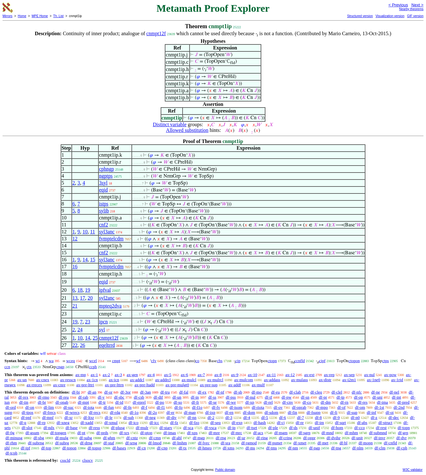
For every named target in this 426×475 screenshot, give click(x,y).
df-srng (131, 442)
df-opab (62, 402)
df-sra (225, 442)
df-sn (305, 397)
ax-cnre (59, 384)
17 (82, 298)
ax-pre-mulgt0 (177, 384)
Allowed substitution (187, 130)
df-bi (76, 392)
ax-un (22, 379)
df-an (92, 392)
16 (74, 266)
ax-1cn (92, 379)
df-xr (68, 417)
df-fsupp (314, 412)
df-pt (81, 432)
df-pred (403, 402)
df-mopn (365, 442)
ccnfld (300, 360)
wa (51, 360)
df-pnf (26, 417)
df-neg (150, 417)
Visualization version (390, 16)
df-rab (83, 397)
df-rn (344, 402)
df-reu (64, 397)
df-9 (336, 417)
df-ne (375, 392)
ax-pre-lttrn (114, 384)
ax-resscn (68, 379)
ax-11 (271, 374)
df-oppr (309, 437)
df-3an (145, 392)
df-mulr (142, 427)
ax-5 (167, 374)
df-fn (127, 407)
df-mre (214, 432)
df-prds (103, 432)
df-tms (271, 448)
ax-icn (114, 379)
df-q (22, 422)
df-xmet (299, 442)
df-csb (139, 397)
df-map (190, 412)
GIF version (415, 16)
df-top (46, 448)
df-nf (220, 392)
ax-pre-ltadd (145, 384)
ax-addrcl (163, 379)
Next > (417, 5)
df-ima (382, 402)
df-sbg (38, 437)
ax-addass (272, 379)
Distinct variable (169, 124)
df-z (374, 417)
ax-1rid (397, 379)
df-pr (323, 397)
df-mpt (83, 402)
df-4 (246, 417)
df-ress (94, 427)
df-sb (238, 392)
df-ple (273, 427)
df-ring (262, 437)
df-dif (158, 397)
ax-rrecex (34, 384)
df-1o (134, 412)
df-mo (256, 392)
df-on (29, 407)
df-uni (377, 397)
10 (85, 231)
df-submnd (378, 432)
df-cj (281, 422)
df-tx (183, 448)
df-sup (352, 412)
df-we (231, 402)
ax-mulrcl (215, 379)
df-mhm (351, 432)
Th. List (58, 16)
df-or (108, 392)
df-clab (295, 392)
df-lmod (155, 442)
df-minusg (13, 437)
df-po (159, 402)
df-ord (10, 407)
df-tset (252, 427)
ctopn (272, 360)
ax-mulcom (243, 379)
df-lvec (204, 442)
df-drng (86, 442)
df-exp (237, 422)
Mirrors (7, 16)
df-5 (264, 417)
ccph (93, 366)
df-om (360, 407)
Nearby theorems (411, 9)
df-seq (215, 422)
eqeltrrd (107, 345)
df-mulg (61, 437)
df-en (229, 412)
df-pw (286, 397)
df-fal (183, 392)
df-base (71, 427)
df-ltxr (88, 417)
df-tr (102, 402)
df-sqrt (340, 422)
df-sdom (271, 412)
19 (87, 290)
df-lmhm (179, 442)
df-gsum (32, 432)
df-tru (165, 392)
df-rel (268, 402)
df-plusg (118, 427)
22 (74, 345)
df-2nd (399, 407)
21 (74, 306)
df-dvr (401, 437)
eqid (103, 189)
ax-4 (151, 374)
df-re (300, 422)
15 (92, 259)
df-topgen (58, 432)
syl (102, 329)
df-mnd (328, 432)
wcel (93, 360)
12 (74, 238)
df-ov (278, 407)
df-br (42, 402)
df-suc (68, 407)
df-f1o (197, 407)
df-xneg (63, 422)
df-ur (241, 437)
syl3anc (107, 231)
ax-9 (234, 374)
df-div (172, 417)
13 (74, 298)
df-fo (178, 407)
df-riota (258, 407)
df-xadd (86, 422)
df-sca (188, 427)
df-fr (195, 402)
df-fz (174, 422)
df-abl (177, 437)
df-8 (318, 417)
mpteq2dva (110, 306)
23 (87, 321)
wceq (70, 360)
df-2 (211, 417)
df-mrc (236, 432)
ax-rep (329, 374)
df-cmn (155, 437)
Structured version (360, 16)
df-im (319, 422)
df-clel (336, 392)
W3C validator (413, 470)
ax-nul (369, 374)
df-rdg (115, 412)
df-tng (336, 448)
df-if (268, 397)
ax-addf (234, 384)
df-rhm (11, 442)
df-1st (379, 407)
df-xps (192, 432)
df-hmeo (205, 448)
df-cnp (162, 448)
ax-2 (106, 374)
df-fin (292, 412)
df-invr (379, 437)
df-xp (249, 402)
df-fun (108, 407)
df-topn (404, 427)
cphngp (106, 169)
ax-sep (349, 374)
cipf (322, 360)
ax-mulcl (189, 379)
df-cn (141, 448)
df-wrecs (72, 412)
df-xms (229, 448)
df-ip (232, 427)
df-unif (314, 427)
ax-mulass (299, 379)
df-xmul (111, 422)
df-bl (343, 442)
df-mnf (48, 417)
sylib (104, 210)
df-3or (125, 392)
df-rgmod (249, 442)
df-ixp (210, 412)
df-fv (216, 407)
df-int (396, 397)
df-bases (119, 448)
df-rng (221, 437)
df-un (176, 397)
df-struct (385, 422)
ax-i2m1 (349, 379)
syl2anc (107, 298)
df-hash (260, 422)
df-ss (212, 397)
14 (85, 259)
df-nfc (357, 392)
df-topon (69, 448)
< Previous (398, 5)
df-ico (133, 422)
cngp (60, 366)
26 (82, 345)
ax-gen (132, 374)
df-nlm (357, 448)
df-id (119, 402)
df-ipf (25, 448)
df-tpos (27, 412)
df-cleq (316, 392)
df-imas (169, 432)
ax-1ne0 (373, 379)
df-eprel (139, 402)
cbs (219, 360)
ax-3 (118, 374)
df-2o (152, 412)
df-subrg (62, 442)
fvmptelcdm (111, 238)
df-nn (192, 417)
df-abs (362, 422)
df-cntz (132, 437)
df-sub (128, 417)
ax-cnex (42, 379)
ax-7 (201, 374)
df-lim (48, 407)
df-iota (88, 407)
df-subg (85, 437)
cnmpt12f (156, 33)
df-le (109, 417)
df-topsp (94, 448)
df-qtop (146, 432)
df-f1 (161, 407)
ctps (385, 360)
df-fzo (194, 422)
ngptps (106, 176)
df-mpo (322, 407)
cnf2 (103, 224)
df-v (101, 397)
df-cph (401, 448)
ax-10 (252, 374)
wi (38, 360)
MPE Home (40, 16)
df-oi (390, 412)
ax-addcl (137, 379)
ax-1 (94, 374)
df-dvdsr (334, 437)
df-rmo (43, 397)
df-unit (357, 437)
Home (22, 16)
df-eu (275, 392)
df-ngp (314, 448)
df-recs (94, 412)
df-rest (381, 427)
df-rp (41, 422)
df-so (178, 402)
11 (92, 231)
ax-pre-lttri (85, 384)
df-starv (165, 427)
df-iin (23, 402)
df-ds (293, 427)
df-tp (340, 397)
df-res (362, 402)
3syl (103, 182)
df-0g (9, 432)
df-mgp (199, 437)
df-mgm (281, 432)
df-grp (403, 432)
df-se (213, 402)
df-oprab (299, 407)
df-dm (326, 402)
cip (238, 360)
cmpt (116, 360)
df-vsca (210, 427)
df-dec (394, 417)
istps (103, 203)
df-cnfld (390, 442)
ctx (29, 366)
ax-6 (184, 374)
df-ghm (109, 437)
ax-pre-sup (209, 384)
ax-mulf (258, 384)
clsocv (87, 460)
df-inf (371, 412)
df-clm (380, 448)
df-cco (359, 427)
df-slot (27, 427)
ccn (7, 366)
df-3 (228, 417)
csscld (65, 460)
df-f (144, 407)
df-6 (282, 417)
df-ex (202, 392)
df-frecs (49, 412)
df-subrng (36, 442)
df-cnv (287, 402)
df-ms (250, 448)
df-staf (108, 442)
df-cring (285, 437)
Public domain (225, 470)
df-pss (231, 397)
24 (80, 329)
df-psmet (275, 442)
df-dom (249, 412)
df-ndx (49, 427)
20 (90, 298)
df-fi (333, 412)
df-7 (300, 417)
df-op (358, 397)
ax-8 (218, 374)
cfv (153, 360)
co (197, 360)
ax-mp (81, 374)
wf (138, 360)
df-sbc (119, 397)
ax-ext (309, 374)
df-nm (293, 448)
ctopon (354, 360)
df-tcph (11, 453)
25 (95, 338)
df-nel (394, 392)
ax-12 (290, 374)
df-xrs (124, 432)
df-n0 (355, 417)
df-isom (236, 407)
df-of (341, 407)
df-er (170, 412)
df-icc (154, 422)
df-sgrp (305, 432)
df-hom (337, 427)
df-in (195, 397)
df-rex (23, 397)
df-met (323, 442)
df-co (307, 402)
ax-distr (325, 379)
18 (80, 290)
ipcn (103, 321)
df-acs (258, 432)
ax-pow (390, 374)
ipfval (105, 290)
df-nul (250, 397)
